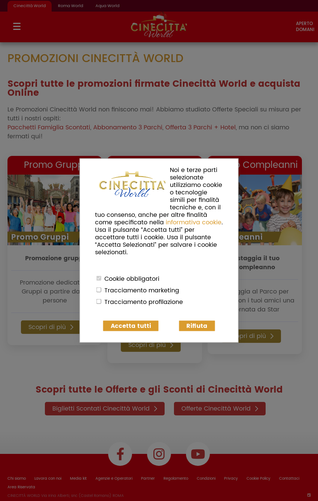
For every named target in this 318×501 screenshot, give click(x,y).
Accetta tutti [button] (131, 326)
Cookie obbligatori (131, 279)
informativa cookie (193, 222)
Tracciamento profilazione (143, 302)
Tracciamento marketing (141, 290)
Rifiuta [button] (196, 326)
